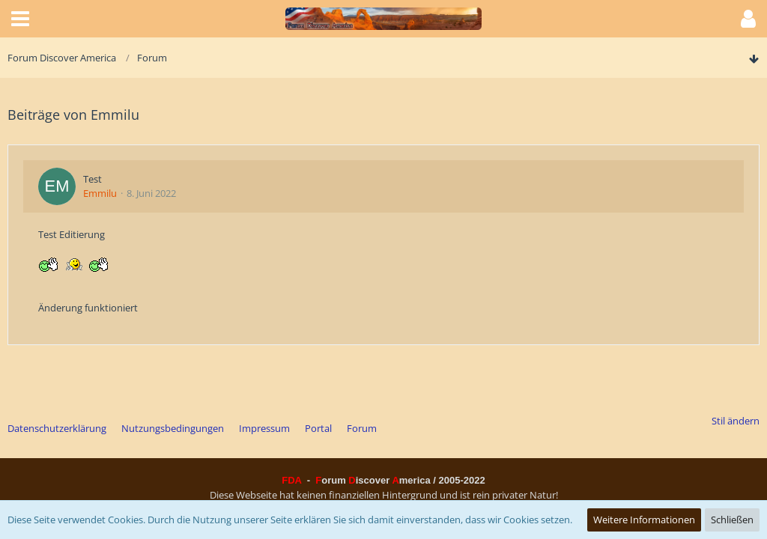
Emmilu (100, 193)
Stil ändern (736, 420)
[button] (20, 19)
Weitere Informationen (644, 519)
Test (92, 179)
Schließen (732, 519)
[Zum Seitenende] (754, 59)
